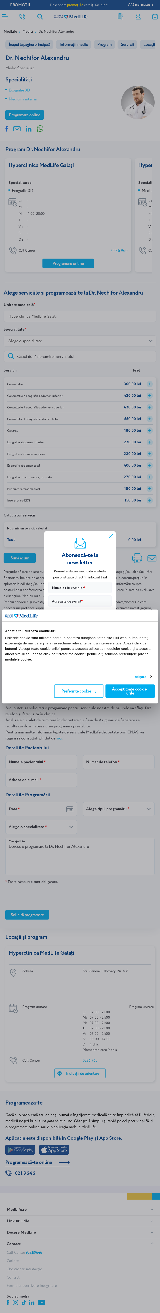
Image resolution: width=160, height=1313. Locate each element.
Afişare (140, 677)
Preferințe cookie (79, 691)
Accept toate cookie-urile (130, 691)
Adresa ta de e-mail (66, 601)
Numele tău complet (68, 588)
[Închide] (111, 536)
